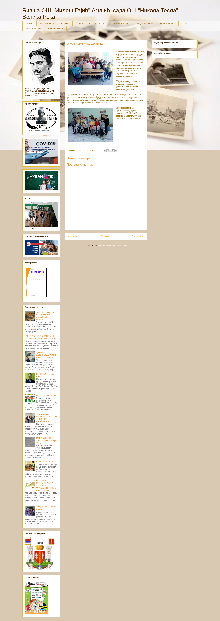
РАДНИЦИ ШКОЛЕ (145, 24)
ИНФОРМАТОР (47, 24)
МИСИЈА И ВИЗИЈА (121, 24)
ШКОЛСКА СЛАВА (44, 462)
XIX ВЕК (79, 24)
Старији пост (138, 236)
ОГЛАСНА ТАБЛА (55, 29)
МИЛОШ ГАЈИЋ (33, 29)
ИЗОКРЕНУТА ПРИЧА (46, 395)
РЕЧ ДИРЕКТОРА (97, 24)
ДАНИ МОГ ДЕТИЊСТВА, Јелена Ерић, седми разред (46, 354)
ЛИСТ (184, 24)
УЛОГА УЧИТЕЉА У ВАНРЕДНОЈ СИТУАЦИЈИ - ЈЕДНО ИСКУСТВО (40, 337)
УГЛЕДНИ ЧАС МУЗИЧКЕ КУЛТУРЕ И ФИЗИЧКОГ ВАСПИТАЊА (46, 417)
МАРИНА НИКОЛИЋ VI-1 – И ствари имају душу (46, 440)
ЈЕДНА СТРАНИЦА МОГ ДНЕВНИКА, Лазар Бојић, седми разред (45, 315)
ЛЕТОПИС (65, 24)
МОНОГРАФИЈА (168, 24)
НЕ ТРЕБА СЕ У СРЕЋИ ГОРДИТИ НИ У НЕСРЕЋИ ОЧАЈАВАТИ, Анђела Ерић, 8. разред (46, 485)
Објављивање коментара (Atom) (113, 245)
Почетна (30, 24)
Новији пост (73, 236)
